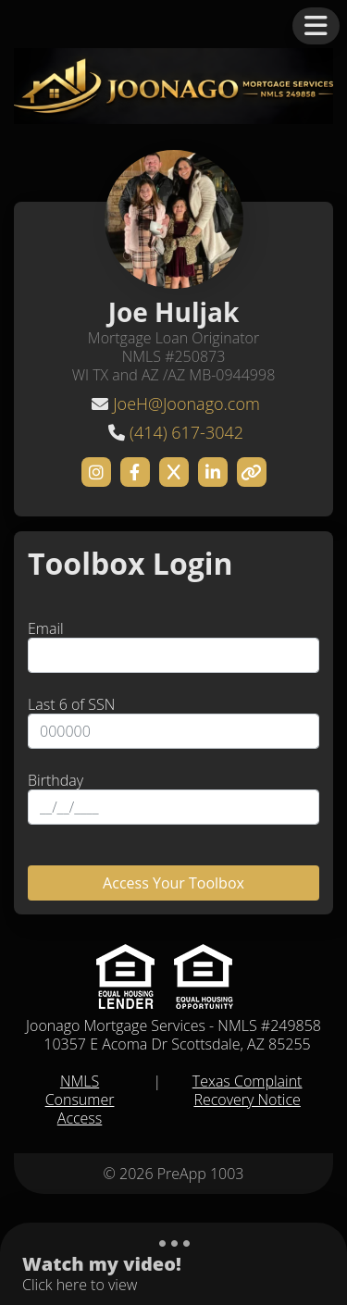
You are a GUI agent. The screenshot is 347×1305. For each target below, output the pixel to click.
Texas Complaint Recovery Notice (247, 1091)
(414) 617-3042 (186, 432)
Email (46, 628)
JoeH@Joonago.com (186, 403)
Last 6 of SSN (71, 704)
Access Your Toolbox (173, 883)
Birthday (55, 780)
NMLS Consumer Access (80, 1099)
